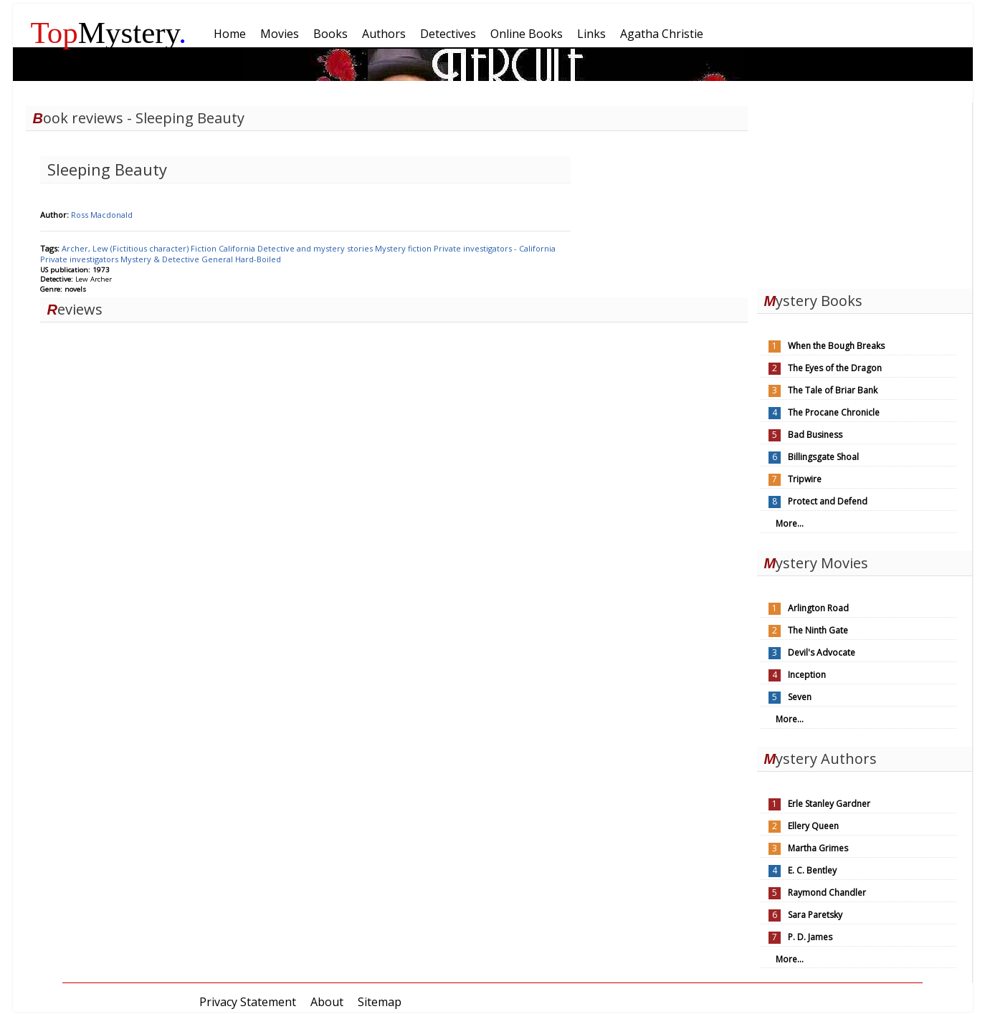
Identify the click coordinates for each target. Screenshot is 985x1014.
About (326, 1002)
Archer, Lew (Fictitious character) (126, 248)
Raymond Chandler (827, 892)
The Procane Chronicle (834, 412)
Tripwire (805, 479)
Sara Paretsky (815, 915)
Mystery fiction (404, 248)
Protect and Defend (827, 501)
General (218, 259)
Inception (807, 675)
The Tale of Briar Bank (832, 390)
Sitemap (379, 1002)
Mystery (109, 32)
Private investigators (80, 259)
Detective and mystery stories (316, 248)
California (238, 248)
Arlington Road (818, 608)
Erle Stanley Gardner (829, 804)
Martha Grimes (818, 848)
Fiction (205, 248)
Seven (800, 697)
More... (790, 523)
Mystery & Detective (160, 259)
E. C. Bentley (812, 870)
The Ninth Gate (818, 630)
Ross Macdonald (102, 214)
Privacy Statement (247, 1002)
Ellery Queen (813, 826)
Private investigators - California (495, 248)
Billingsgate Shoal (823, 457)
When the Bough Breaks (836, 346)
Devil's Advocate (821, 652)
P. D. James (810, 937)
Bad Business (815, 435)
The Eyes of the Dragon (835, 368)
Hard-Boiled (258, 259)
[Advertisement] (864, 192)
